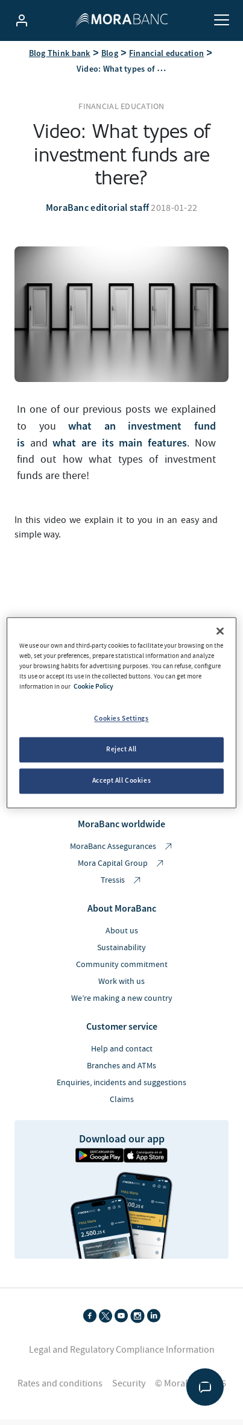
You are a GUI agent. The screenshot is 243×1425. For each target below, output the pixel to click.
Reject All (121, 749)
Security (128, 1389)
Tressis (121, 885)
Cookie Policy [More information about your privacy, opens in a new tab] (93, 686)
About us (122, 935)
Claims (122, 1104)
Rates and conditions (60, 1389)
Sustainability (121, 952)
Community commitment (122, 969)
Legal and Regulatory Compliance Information (122, 1355)
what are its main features (119, 447)
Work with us (121, 986)
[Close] (220, 631)
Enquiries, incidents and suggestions (121, 1087)
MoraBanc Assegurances (122, 851)
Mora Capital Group (121, 868)
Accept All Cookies (121, 780)
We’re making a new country (121, 1003)
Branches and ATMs (121, 1070)
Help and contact (122, 1053)
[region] (121, 712)
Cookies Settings (121, 718)
